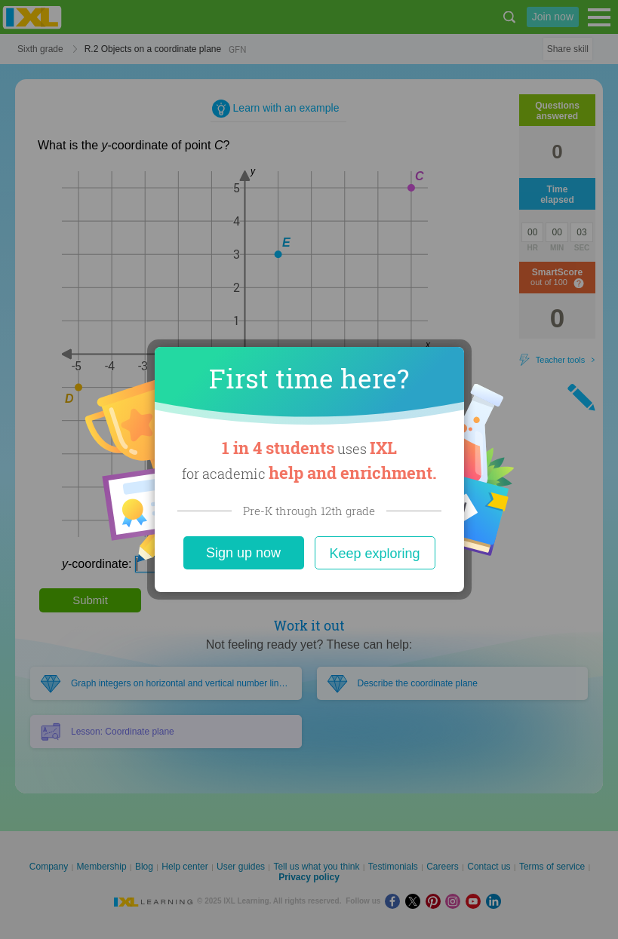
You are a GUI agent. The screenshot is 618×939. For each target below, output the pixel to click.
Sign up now (243, 552)
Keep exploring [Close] (374, 553)
